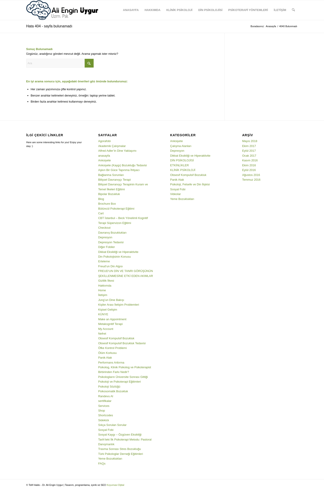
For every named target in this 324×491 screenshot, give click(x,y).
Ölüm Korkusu (107, 353)
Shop (101, 410)
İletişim (102, 295)
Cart (101, 213)
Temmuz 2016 (251, 179)
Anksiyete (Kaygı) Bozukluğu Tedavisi (122, 165)
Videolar (175, 194)
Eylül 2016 (249, 170)
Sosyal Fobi (105, 430)
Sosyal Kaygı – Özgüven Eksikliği (119, 434)
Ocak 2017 (249, 155)
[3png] (62, 10)
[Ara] (293, 10)
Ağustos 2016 (251, 175)
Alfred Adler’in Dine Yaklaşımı (117, 150)
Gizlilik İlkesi (106, 280)
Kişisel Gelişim (107, 309)
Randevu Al (105, 396)
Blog (101, 199)
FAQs (102, 463)
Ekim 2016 (249, 165)
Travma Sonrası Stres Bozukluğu (119, 449)
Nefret (102, 333)
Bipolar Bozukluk (109, 194)
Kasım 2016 (250, 160)
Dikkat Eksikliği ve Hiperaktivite (118, 252)
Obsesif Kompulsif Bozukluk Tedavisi (121, 343)
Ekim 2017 (249, 146)
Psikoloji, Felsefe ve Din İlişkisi (190, 184)
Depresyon (105, 237)
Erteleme (104, 261)
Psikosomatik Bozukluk (113, 391)
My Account (105, 329)
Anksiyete (104, 160)
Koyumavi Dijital (115, 485)
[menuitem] (131, 10)
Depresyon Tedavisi (110, 242)
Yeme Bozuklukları (110, 458)
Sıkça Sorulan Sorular (112, 425)
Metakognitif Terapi (110, 324)
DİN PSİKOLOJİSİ (182, 160)
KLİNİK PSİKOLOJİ (182, 170)
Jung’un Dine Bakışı (111, 300)
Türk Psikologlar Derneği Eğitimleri (120, 454)
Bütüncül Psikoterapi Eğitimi (116, 208)
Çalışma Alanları (181, 146)
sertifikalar (104, 401)
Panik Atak (105, 357)
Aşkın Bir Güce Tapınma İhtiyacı (119, 170)
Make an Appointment (112, 319)
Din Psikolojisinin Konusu (114, 256)
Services (103, 406)
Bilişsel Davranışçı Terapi (114, 179)
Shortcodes (105, 415)
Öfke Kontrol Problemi (112, 348)
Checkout (104, 227)
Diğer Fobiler (106, 247)
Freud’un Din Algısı (110, 266)
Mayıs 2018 (249, 141)
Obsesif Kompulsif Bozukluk (116, 338)
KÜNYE (103, 314)
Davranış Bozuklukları (112, 232)
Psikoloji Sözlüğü (109, 386)
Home (102, 290)
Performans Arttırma (111, 362)
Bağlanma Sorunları (111, 175)
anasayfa (104, 155)
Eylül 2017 (249, 150)
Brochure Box (107, 203)
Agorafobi (104, 141)
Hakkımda (104, 285)
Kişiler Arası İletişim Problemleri (118, 304)
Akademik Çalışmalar (112, 146)
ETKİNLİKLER (179, 165)
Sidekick (103, 420)
